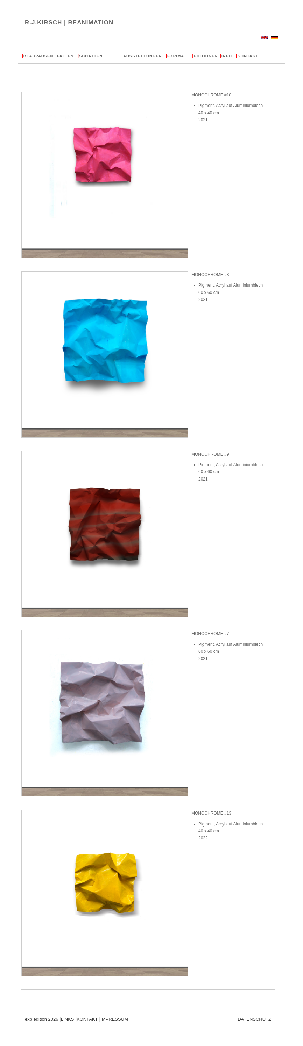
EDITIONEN (205, 55)
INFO (226, 55)
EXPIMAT (176, 55)
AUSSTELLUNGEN (142, 55)
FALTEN (64, 55)
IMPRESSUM (113, 1019)
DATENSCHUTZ (254, 1019)
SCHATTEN (90, 55)
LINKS (66, 1019)
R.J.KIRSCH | (69, 22)
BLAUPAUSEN (37, 55)
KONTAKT (247, 55)
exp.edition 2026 (42, 1019)
